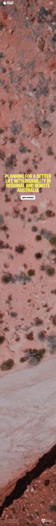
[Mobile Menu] (51, 3)
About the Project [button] (28, 197)
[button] (8, 3)
